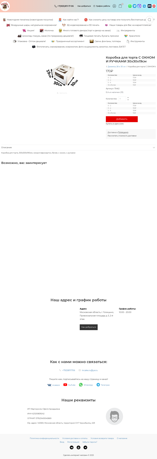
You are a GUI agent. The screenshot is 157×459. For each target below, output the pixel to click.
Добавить (121, 119)
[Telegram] (85, 447)
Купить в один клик (115, 123)
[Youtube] (78, 447)
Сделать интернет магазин (75, 455)
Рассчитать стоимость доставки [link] (122, 136)
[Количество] (122, 98)
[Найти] (149, 20)
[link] (123, 132)
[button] (128, 98)
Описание (6, 147)
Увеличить (63, 93)
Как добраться (88, 327)
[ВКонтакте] (71, 447)
